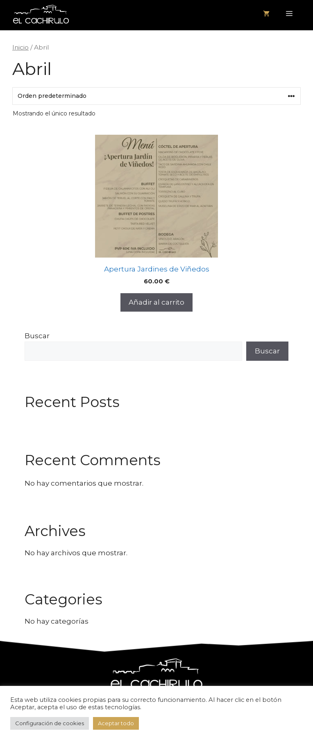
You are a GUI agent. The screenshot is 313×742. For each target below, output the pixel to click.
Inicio (20, 47)
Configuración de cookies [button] (49, 723)
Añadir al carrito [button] (156, 302)
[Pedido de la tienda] (156, 96)
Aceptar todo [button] (116, 723)
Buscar (37, 336)
